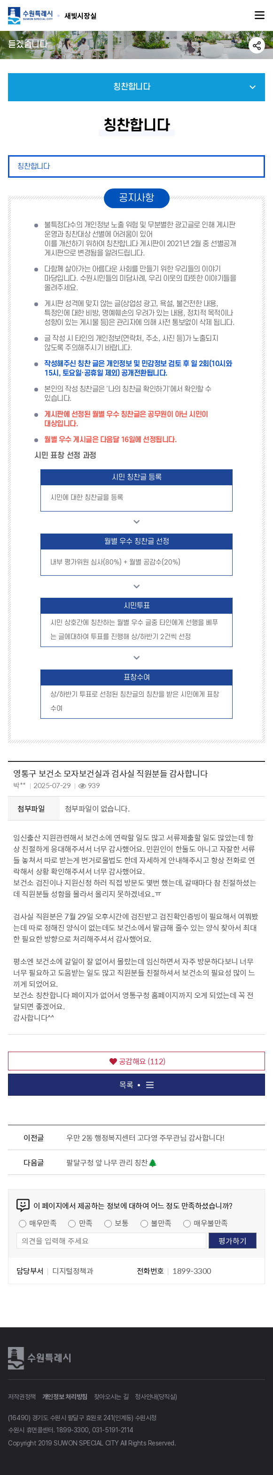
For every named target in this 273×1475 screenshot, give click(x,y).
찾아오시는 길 (111, 1396)
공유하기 (257, 45)
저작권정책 (22, 1396)
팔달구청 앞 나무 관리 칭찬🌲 (111, 1162)
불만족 (161, 1222)
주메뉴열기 (260, 15)
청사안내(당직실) (156, 1396)
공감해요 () (137, 1061)
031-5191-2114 (112, 1430)
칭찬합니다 (33, 166)
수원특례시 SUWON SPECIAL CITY (80, 15)
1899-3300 (72, 1430)
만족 (86, 1222)
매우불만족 (211, 1222)
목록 (136, 1084)
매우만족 (42, 1222)
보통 (121, 1222)
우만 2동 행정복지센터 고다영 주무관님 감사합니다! (145, 1137)
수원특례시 (41, 1358)
